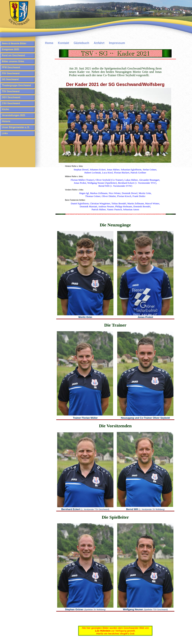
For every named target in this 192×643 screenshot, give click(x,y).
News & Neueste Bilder (14, 43)
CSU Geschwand (11, 103)
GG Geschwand (10, 79)
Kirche (5, 109)
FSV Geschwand (11, 73)
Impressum (117, 43)
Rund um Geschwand (13, 55)
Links (5, 133)
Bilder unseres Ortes (13, 61)
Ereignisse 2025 (10, 49)
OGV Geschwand (11, 97)
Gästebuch (81, 43)
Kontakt (63, 43)
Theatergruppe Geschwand (16, 85)
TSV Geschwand (11, 91)
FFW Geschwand (11, 67)
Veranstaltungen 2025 (13, 115)
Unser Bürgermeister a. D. (16, 127)
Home (49, 43)
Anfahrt (99, 43)
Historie (6, 121)
